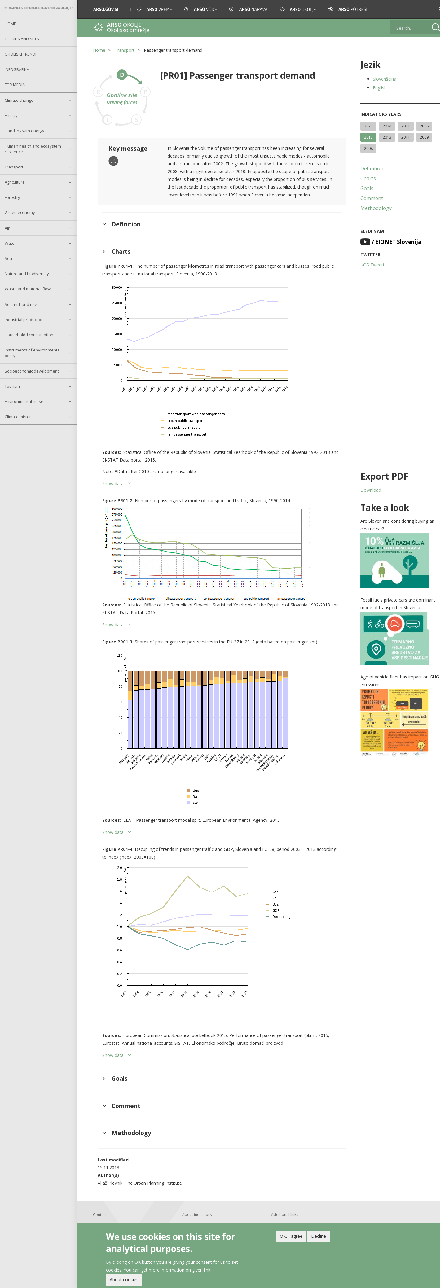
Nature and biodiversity (27, 273)
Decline (318, 1237)
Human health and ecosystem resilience (33, 148)
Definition (368, 168)
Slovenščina (381, 79)
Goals (363, 188)
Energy (11, 115)
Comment (368, 198)
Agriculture (15, 182)
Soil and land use (21, 304)
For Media (15, 84)
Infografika (17, 69)
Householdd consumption (29, 335)
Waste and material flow (28, 289)
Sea (8, 258)
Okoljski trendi (20, 54)
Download (367, 490)
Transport (14, 167)
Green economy (20, 212)
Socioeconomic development (32, 371)
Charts (364, 178)
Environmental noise (24, 401)
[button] (426, 9)
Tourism (12, 386)
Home (10, 23)
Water (10, 243)
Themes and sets (22, 39)
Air (7, 228)
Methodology (372, 208)
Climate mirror (18, 416)
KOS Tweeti (368, 265)
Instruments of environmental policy (33, 352)
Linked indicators (284, 1223)
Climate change (19, 100)
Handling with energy (24, 130)
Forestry (12, 197)
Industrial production (24, 319)
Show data (113, 482)
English (376, 88)
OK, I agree (291, 1237)
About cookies (124, 1281)
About (186, 1223)
